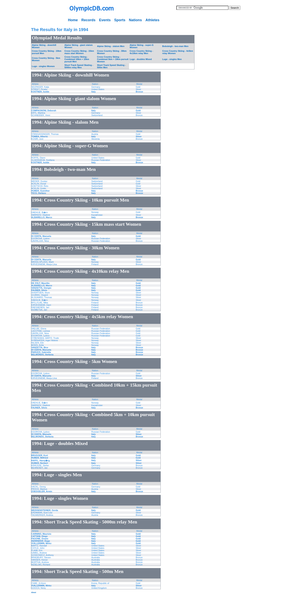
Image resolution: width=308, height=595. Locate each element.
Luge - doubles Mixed (141, 59)
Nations (135, 20)
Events (105, 20)
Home (73, 20)
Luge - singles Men (172, 59)
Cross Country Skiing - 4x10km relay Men (141, 52)
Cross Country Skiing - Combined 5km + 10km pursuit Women (112, 59)
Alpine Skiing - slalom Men (110, 46)
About (33, 592)
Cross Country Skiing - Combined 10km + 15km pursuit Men (76, 59)
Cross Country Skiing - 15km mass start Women (79, 52)
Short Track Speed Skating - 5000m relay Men (78, 66)
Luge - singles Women (43, 66)
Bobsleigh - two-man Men (175, 46)
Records (88, 20)
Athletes (152, 20)
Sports (119, 20)
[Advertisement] (13, 83)
